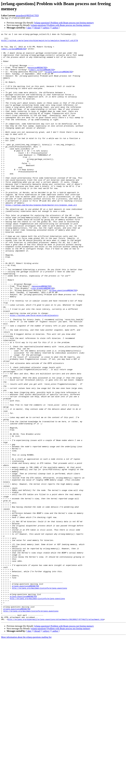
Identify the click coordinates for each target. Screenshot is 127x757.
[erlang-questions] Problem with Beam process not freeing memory (64, 23)
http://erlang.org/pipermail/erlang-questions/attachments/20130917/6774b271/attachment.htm (56, 736)
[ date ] (29, 28)
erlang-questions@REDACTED (59, 79)
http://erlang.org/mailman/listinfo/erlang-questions (39, 699)
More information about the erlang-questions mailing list (26, 754)
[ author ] (55, 28)
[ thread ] (37, 28)
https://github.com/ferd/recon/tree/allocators (34, 372)
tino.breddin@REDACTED (42, 339)
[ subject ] (46, 28)
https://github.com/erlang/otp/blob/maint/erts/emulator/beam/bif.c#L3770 (39, 42)
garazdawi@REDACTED (27, 15)
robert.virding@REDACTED (13, 52)
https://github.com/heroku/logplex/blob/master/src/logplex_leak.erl (41, 239)
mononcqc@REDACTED (37, 74)
